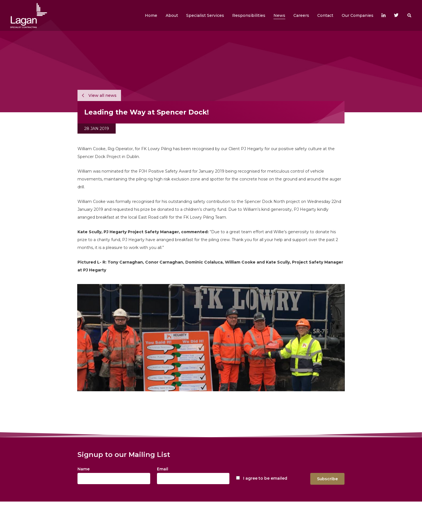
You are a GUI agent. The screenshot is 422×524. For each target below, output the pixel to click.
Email (162, 469)
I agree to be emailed (265, 478)
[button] (171, 15)
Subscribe (327, 478)
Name (83, 469)
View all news (99, 95)
